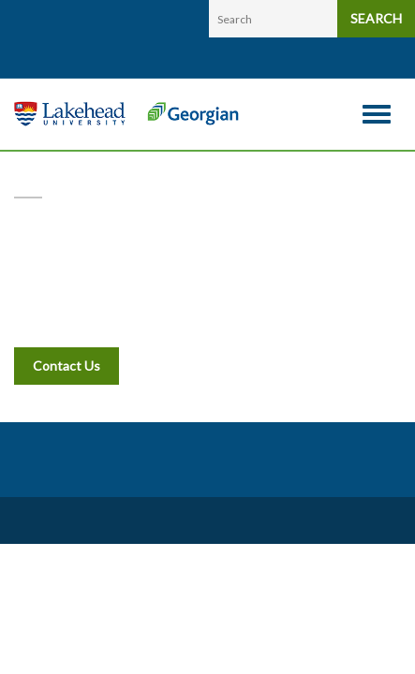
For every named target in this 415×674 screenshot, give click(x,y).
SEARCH (376, 18)
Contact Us (66, 366)
